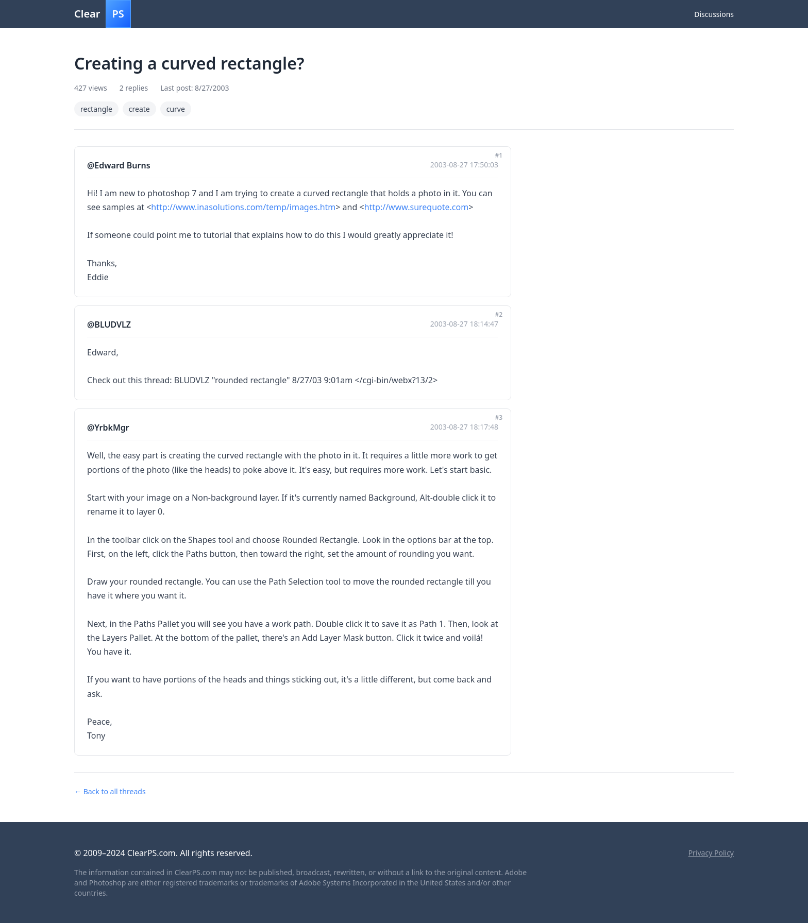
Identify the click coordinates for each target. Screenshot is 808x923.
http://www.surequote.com (416, 207)
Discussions (714, 14)
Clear (102, 14)
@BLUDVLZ (109, 324)
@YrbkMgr (108, 427)
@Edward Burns (118, 165)
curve (175, 109)
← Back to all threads (110, 791)
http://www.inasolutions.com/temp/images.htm (243, 207)
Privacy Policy (711, 853)
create (139, 109)
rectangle (96, 109)
